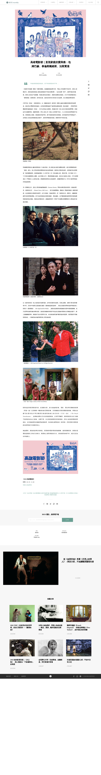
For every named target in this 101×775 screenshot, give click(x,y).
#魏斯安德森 (53, 494)
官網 (24, 485)
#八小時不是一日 (63, 493)
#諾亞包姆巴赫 (45, 493)
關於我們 (8, 676)
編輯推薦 (61, 2)
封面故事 (42, 2)
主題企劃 (71, 2)
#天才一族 (26, 493)
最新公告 (16, 676)
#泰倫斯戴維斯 (54, 493)
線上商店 (91, 2)
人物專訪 (53, 2)
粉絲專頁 (29, 485)
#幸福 (75, 493)
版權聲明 (23, 676)
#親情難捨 (38, 493)
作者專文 (81, 2)
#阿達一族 (32, 493)
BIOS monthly (43, 75)
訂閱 (67, 519)
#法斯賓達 (71, 493)
